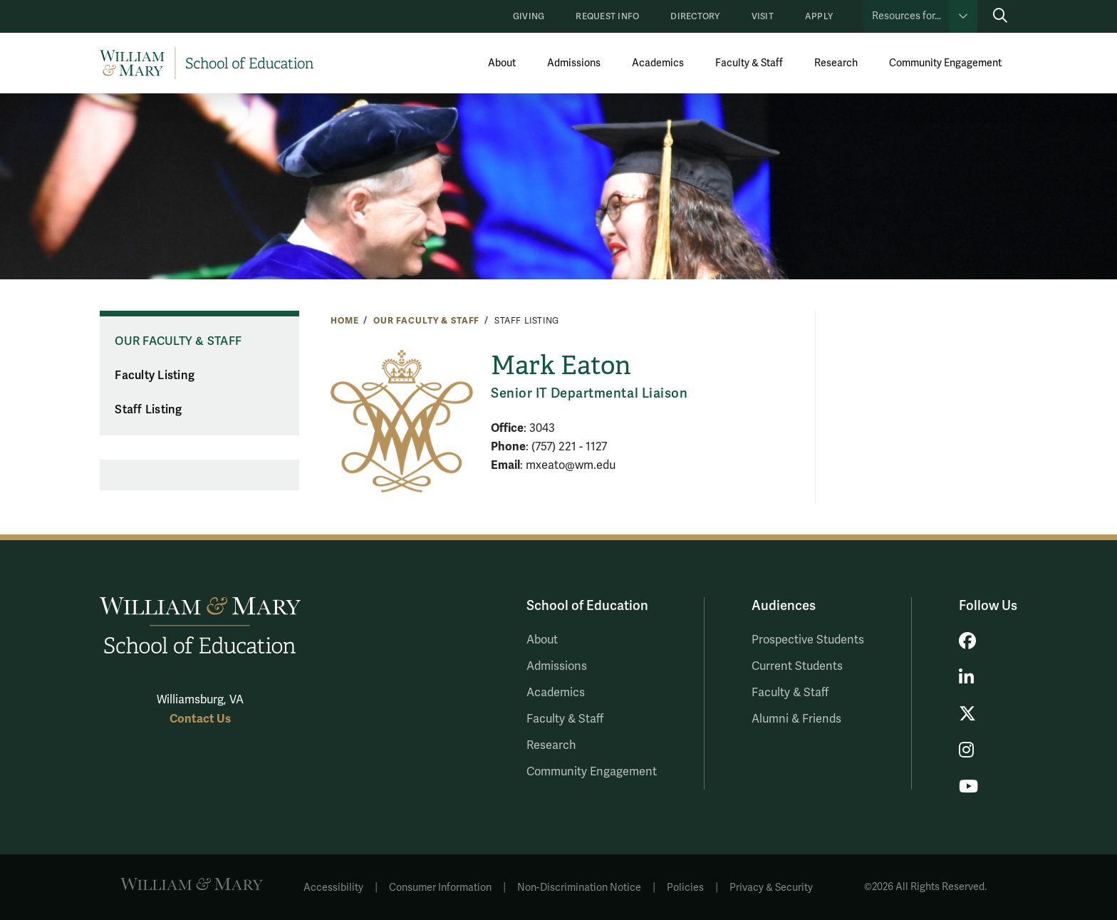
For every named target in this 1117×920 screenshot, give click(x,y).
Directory (694, 16)
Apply (819, 16)
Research (836, 63)
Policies (685, 888)
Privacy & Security (771, 888)
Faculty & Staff (749, 63)
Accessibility (333, 888)
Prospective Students (808, 640)
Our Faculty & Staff (426, 320)
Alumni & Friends (796, 719)
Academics (658, 63)
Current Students (797, 666)
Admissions (574, 63)
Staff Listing (148, 410)
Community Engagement (945, 63)
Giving (528, 16)
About (502, 63)
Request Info (607, 16)
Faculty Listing (154, 375)
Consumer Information (440, 888)
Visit (763, 16)
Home (344, 320)
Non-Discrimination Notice (579, 888)
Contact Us (200, 718)
